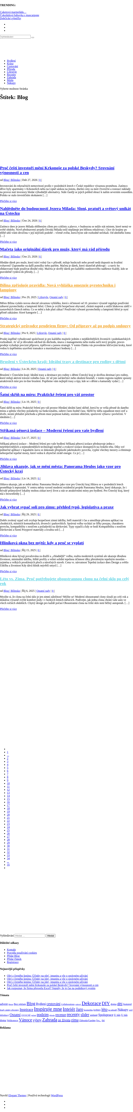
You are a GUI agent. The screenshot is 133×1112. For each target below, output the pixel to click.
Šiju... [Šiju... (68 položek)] (98, 1021)
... (8, 755)
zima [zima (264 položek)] (75, 1020)
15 (8, 799)
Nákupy (11, 82)
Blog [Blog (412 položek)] (31, 1003)
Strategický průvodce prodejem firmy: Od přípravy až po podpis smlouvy (65, 326)
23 (8, 824)
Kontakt (11, 949)
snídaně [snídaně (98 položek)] (93, 1015)
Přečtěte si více (8, 201)
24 (8, 827)
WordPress (57, 1095)
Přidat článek (14, 959)
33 (8, 855)
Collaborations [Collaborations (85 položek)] (68, 1004)
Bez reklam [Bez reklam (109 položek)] (20, 1004)
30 (8, 845)
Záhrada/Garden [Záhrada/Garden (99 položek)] (87, 1020)
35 (8, 864)
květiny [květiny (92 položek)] (97, 1010)
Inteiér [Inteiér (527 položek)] (69, 1009)
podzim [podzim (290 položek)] (43, 1014)
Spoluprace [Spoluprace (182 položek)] (105, 1015)
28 (8, 839)
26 (8, 833)
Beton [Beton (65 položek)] (10, 1004)
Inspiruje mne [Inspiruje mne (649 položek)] (48, 1009)
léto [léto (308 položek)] (104, 1009)
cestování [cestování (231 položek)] (53, 1004)
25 (8, 830)
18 (8, 808)
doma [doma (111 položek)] (114, 1004)
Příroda (11, 69)
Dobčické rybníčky (10, 18)
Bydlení (11, 60)
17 (8, 805)
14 (8, 795)
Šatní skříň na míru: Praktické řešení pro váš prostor (47, 394)
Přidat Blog (13, 955)
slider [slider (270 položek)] (85, 1014)
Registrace (13, 962)
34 (8, 858)
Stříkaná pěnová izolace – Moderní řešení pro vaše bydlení (52, 430)
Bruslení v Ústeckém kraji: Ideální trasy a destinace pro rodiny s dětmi (63, 361)
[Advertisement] (66, 134)
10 (8, 783)
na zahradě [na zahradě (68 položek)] (112, 1010)
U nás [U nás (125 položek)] (117, 1015)
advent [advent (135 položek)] (4, 1004)
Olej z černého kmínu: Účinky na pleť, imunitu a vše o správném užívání (47, 975)
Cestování (12, 66)
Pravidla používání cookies (22, 952)
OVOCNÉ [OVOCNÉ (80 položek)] (26, 1015)
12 (8, 789)
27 (8, 836)
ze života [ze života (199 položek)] (64, 1020)
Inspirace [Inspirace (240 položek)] (26, 1009)
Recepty (11, 74)
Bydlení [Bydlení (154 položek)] (41, 1004)
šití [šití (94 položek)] (103, 1020)
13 (8, 792)
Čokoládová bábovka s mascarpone (19, 15)
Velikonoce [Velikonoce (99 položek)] (12, 1020)
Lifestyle (12, 71)
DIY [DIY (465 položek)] (106, 1003)
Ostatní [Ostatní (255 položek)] (15, 1014)
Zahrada (11, 77)
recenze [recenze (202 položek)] (60, 1015)
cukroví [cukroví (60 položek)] (78, 1004)
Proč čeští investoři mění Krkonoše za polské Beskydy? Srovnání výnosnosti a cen (52, 985)
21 (8, 817)
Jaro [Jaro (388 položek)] (79, 1009)
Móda (10, 80)
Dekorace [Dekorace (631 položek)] (91, 1003)
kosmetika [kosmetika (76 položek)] (88, 1010)
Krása (10, 63)
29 (8, 842)
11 (8, 786)
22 (8, 820)
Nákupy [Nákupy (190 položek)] (123, 1009)
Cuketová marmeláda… (13, 12)
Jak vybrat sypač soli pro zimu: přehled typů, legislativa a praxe (57, 507)
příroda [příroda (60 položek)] (52, 1015)
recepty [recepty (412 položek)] (73, 1014)
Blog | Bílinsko (11, 179)
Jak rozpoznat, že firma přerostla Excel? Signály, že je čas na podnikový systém (51, 988)
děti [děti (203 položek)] (119, 1004)
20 (8, 814)
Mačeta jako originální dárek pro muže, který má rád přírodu (55, 249)
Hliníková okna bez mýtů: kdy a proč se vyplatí (42, 543)
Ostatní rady (56, 297)
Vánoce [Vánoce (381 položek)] (25, 1019)
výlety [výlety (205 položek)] (37, 1020)
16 (8, 802)
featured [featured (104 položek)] (127, 1004)
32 (8, 852)
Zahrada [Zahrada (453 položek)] (49, 1019)
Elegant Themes (17, 1095)
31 (8, 849)
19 (8, 811)
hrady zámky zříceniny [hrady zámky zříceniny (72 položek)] (9, 1010)
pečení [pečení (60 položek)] (33, 1015)
